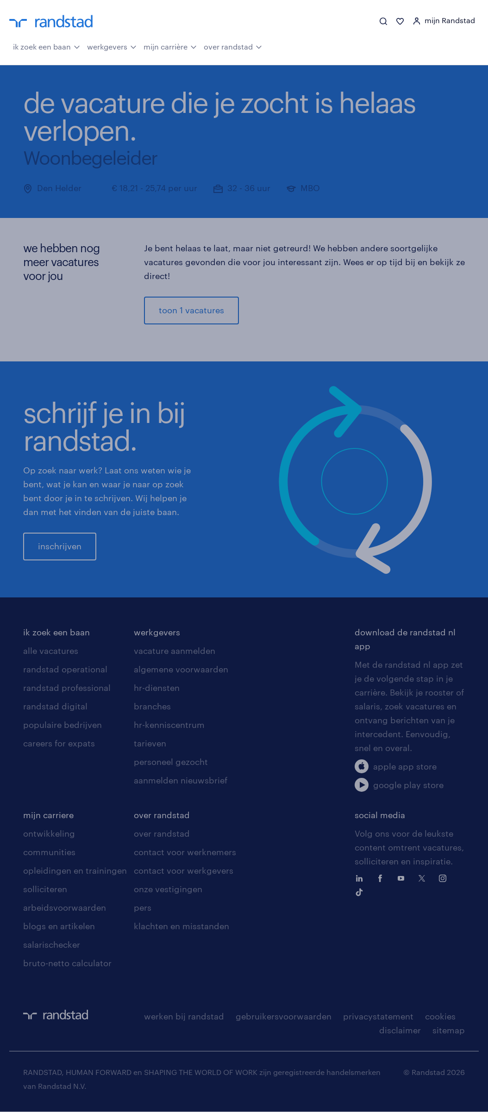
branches (152, 707)
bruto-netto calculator (67, 963)
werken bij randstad (184, 1017)
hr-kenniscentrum (169, 725)
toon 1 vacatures (191, 310)
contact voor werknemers (185, 852)
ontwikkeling (49, 834)
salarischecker (51, 945)
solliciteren (45, 889)
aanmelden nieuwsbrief (180, 781)
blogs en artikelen (59, 926)
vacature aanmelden (174, 651)
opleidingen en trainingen (75, 871)
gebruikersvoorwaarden (284, 1017)
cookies (440, 1017)
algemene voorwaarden (181, 670)
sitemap (448, 1030)
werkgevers (112, 46)
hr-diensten (157, 688)
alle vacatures (50, 651)
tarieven (150, 744)
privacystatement (378, 1017)
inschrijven (59, 546)
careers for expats (59, 744)
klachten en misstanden (181, 926)
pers (142, 908)
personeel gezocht (171, 762)
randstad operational (65, 670)
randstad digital (55, 707)
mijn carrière (170, 46)
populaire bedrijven (62, 725)
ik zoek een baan (46, 46)
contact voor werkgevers (183, 871)
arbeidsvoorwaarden (64, 908)
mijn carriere (48, 815)
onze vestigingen (168, 889)
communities (49, 852)
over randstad (233, 46)
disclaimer (400, 1030)
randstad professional (67, 688)
